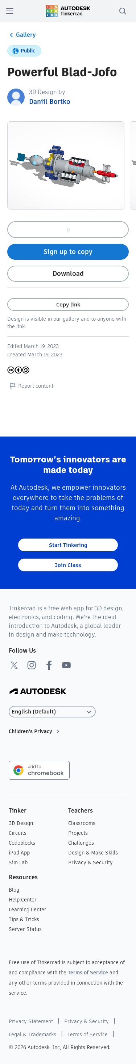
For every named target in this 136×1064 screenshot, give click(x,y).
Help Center (23, 899)
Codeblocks (22, 842)
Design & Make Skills (93, 852)
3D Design (21, 823)
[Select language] (52, 712)
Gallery (21, 35)
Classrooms (81, 823)
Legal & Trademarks (32, 1034)
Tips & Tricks (24, 919)
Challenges (81, 842)
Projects (78, 833)
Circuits (17, 833)
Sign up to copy (68, 251)
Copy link (68, 304)
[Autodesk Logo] (38, 691)
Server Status (25, 929)
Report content (30, 385)
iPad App (19, 852)
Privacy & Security (90, 862)
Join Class (68, 565)
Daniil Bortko (49, 101)
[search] (122, 10)
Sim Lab (18, 862)
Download (68, 273)
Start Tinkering (68, 545)
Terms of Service (88, 972)
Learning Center (27, 909)
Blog (14, 889)
